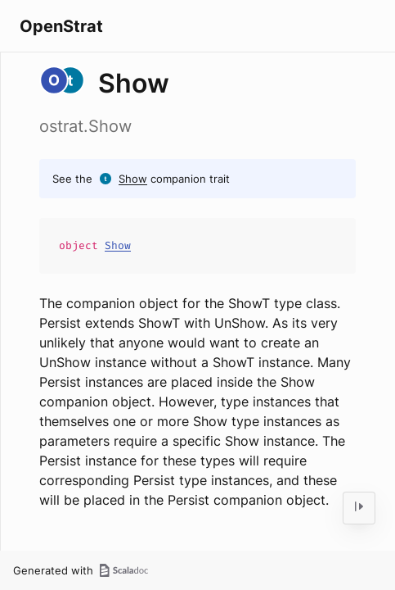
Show (133, 178)
